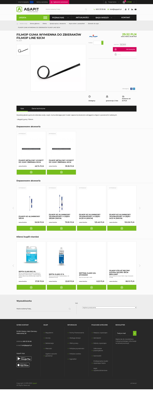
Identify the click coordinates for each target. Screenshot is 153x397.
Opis (22, 108)
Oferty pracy (73, 344)
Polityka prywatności (76, 349)
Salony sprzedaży (42, 2)
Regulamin (49, 333)
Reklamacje (49, 344)
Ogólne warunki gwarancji (51, 355)
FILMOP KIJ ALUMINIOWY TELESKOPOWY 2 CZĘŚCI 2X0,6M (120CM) (59, 217)
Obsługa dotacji (75, 338)
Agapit (34, 384)
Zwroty (47, 338)
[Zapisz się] (134, 333)
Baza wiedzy (104, 18)
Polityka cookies (75, 354)
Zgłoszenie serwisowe (59, 2)
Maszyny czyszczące (100, 333)
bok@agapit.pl (115, 9)
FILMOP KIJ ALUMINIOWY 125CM (29, 218)
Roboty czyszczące (99, 344)
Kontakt (125, 17)
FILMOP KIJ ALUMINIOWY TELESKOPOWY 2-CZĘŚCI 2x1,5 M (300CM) (120, 217)
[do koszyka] (31, 172)
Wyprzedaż (23, 133)
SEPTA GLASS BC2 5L (27, 272)
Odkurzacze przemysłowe (98, 350)
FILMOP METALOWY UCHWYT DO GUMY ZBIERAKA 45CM (61, 161)
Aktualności (82, 17)
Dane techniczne (38, 108)
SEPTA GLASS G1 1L (56, 275)
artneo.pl (133, 384)
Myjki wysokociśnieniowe (100, 370)
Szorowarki (97, 356)
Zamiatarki (97, 338)
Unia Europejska (25, 2)
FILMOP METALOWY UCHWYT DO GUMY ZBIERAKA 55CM (31, 161)
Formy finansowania (76, 333)
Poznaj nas (60, 18)
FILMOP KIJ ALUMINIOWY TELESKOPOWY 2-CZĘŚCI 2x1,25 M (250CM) (89, 217)
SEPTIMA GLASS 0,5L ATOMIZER (87, 274)
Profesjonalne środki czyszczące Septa (100, 362)
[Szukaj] (85, 9)
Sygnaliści (72, 359)
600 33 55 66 (100, 9)
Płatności (48, 349)
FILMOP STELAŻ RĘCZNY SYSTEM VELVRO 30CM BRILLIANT (119, 273)
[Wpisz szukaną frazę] (43, 309)
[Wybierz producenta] (109, 308)
